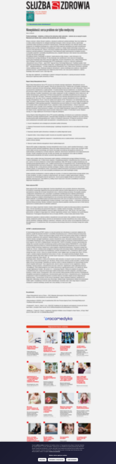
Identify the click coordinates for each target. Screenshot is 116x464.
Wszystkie (42, 459)
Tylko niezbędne (72, 459)
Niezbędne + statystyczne (56, 459)
